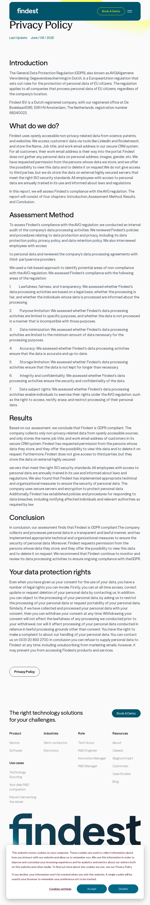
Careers (117, 750)
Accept (91, 888)
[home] (27, 11)
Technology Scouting (17, 774)
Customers (120, 766)
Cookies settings (60, 888)
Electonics (51, 750)
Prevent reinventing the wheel (22, 799)
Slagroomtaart (122, 758)
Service (14, 743)
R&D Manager (87, 766)
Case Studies (121, 774)
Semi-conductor (55, 743)
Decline (123, 888)
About (116, 743)
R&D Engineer (87, 750)
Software (15, 750)
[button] (129, 11)
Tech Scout (86, 743)
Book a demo (111, 11)
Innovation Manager (92, 758)
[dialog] (75, 872)
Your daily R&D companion (19, 787)
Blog (115, 782)
